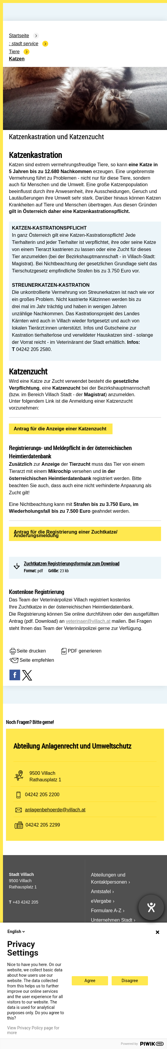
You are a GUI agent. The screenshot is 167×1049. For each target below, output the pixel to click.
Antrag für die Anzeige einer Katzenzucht (61, 428)
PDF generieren (81, 651)
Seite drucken (27, 651)
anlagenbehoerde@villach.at (55, 809)
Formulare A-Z (106, 910)
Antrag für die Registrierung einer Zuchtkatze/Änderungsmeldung (66, 533)
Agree (90, 980)
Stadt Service (25, 43)
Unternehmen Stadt (111, 920)
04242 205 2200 (42, 794)
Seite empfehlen (31, 660)
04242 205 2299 (43, 824)
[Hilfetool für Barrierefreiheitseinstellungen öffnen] (151, 907)
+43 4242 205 (25, 902)
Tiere (14, 51)
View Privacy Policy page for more (33, 1030)
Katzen (16, 58)
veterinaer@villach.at (88, 621)
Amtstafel (101, 891)
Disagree (130, 980)
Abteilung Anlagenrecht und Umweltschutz (72, 746)
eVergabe (101, 901)
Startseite (19, 35)
